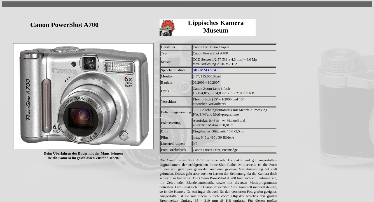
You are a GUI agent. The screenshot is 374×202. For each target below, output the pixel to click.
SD (195, 70)
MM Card (208, 70)
